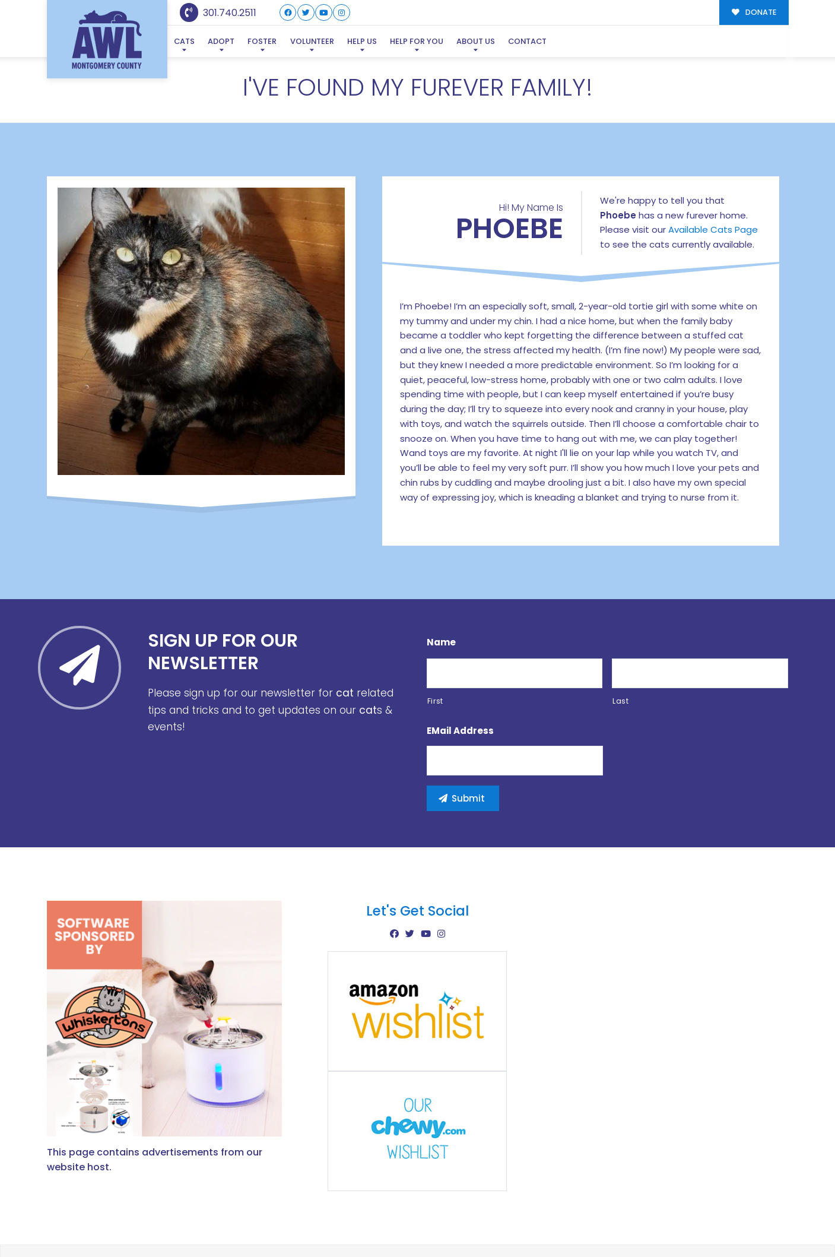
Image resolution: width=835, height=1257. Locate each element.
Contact (527, 41)
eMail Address (460, 673)
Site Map (763, 1221)
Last (620, 644)
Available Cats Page (713, 172)
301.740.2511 (218, 13)
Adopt (221, 41)
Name (441, 585)
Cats (184, 41)
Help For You (416, 41)
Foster (262, 41)
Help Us (362, 41)
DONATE (754, 12)
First (435, 644)
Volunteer (312, 41)
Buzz (459, 1223)
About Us (475, 41)
